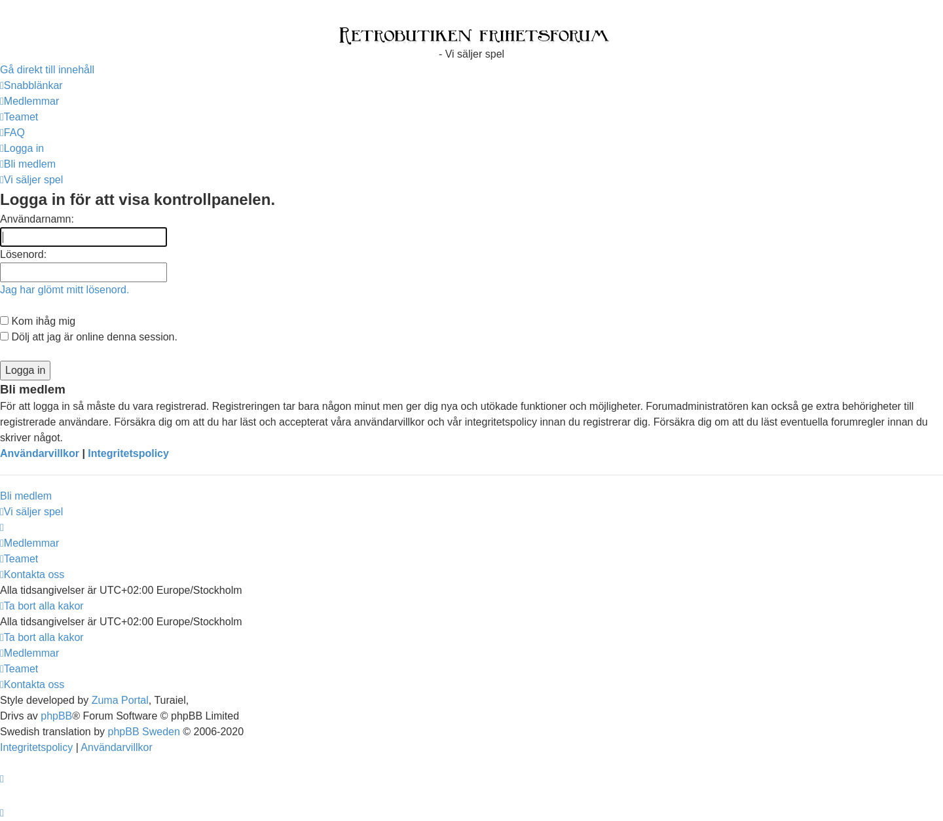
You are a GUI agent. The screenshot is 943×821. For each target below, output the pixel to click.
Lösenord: (23, 254)
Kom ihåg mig (37, 321)
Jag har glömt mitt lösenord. (64, 289)
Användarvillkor (39, 453)
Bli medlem (26, 496)
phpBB (56, 715)
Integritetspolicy (128, 453)
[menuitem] (29, 101)
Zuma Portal (120, 700)
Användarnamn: (37, 219)
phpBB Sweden (144, 731)
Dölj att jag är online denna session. (88, 336)
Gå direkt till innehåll (47, 69)
